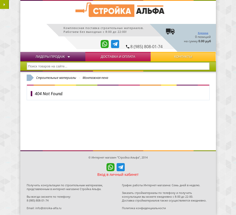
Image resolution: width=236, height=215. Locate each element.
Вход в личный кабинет (118, 174)
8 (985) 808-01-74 (146, 46)
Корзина (203, 33)
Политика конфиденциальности (144, 208)
